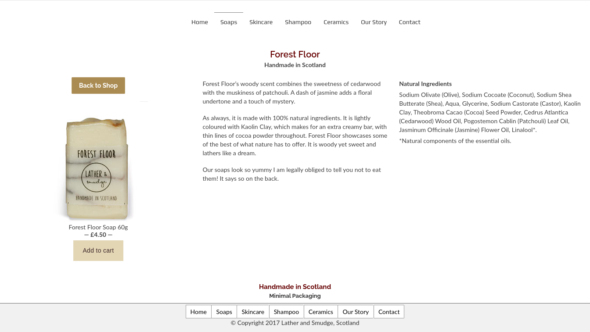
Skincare (261, 21)
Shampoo (298, 21)
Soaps (228, 21)
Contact (410, 21)
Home (199, 21)
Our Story (374, 21)
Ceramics (336, 21)
